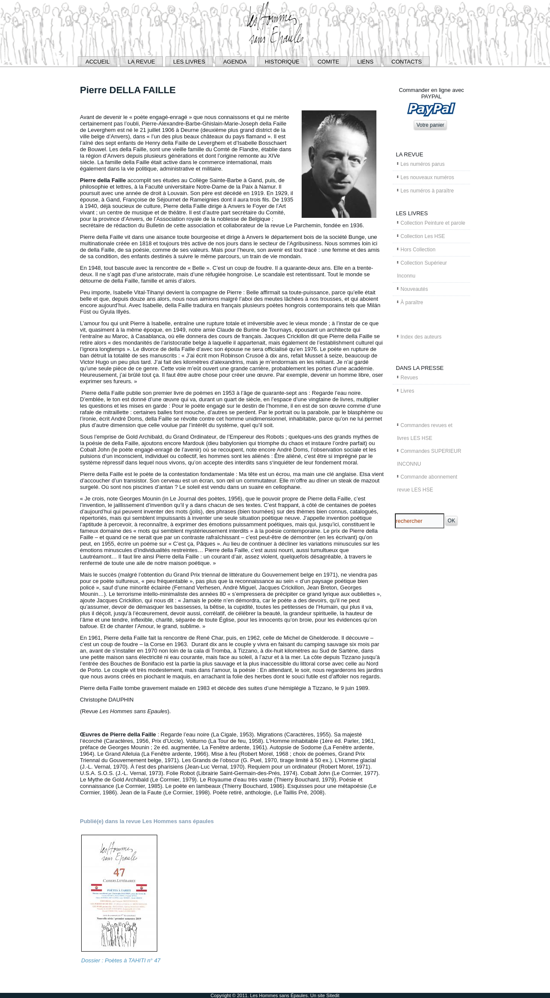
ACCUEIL (98, 61)
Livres (407, 391)
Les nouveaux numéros (427, 177)
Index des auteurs (420, 337)
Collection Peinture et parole (432, 223)
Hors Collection (417, 250)
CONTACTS (406, 61)
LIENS (366, 61)
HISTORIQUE (282, 61)
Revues (409, 378)
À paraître (411, 302)
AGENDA (235, 61)
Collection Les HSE (422, 236)
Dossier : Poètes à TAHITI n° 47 (120, 960)
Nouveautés (414, 289)
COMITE (328, 61)
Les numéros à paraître (427, 191)
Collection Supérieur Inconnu (422, 269)
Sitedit (332, 995)
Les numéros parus (422, 164)
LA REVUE (141, 61)
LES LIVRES (189, 61)
